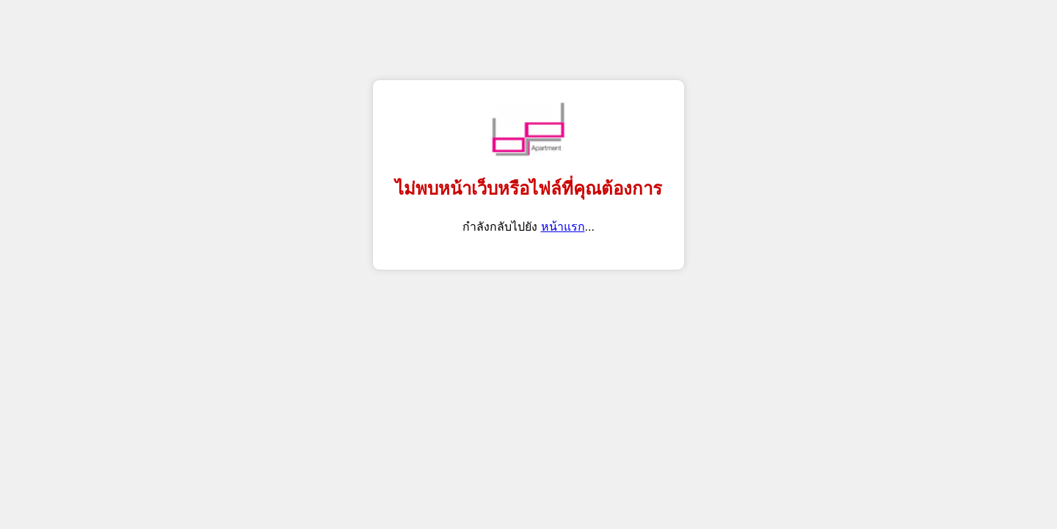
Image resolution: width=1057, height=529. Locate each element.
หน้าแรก (563, 226)
